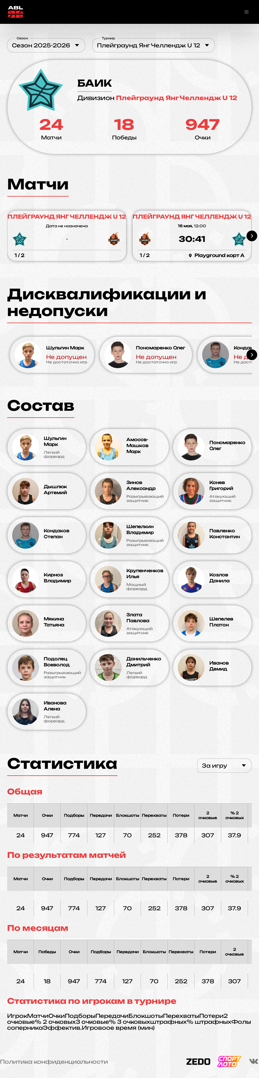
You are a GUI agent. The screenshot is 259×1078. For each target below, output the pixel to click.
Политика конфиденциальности (54, 1062)
